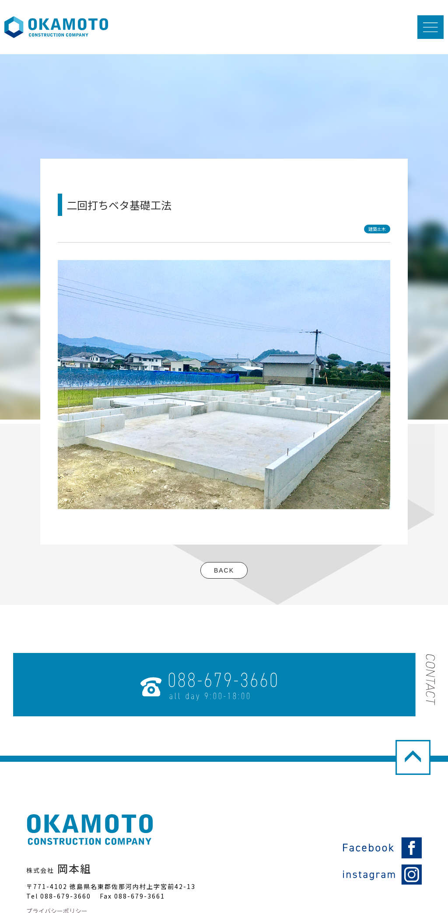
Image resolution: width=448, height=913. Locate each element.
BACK (224, 570)
